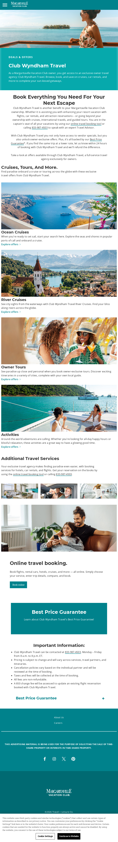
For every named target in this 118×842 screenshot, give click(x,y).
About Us (59, 717)
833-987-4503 (40, 127)
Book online (18, 584)
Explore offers (9, 244)
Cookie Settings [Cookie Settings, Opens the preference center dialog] (45, 837)
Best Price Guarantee (80, 619)
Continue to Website (69, 837)
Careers (58, 722)
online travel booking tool (86, 123)
